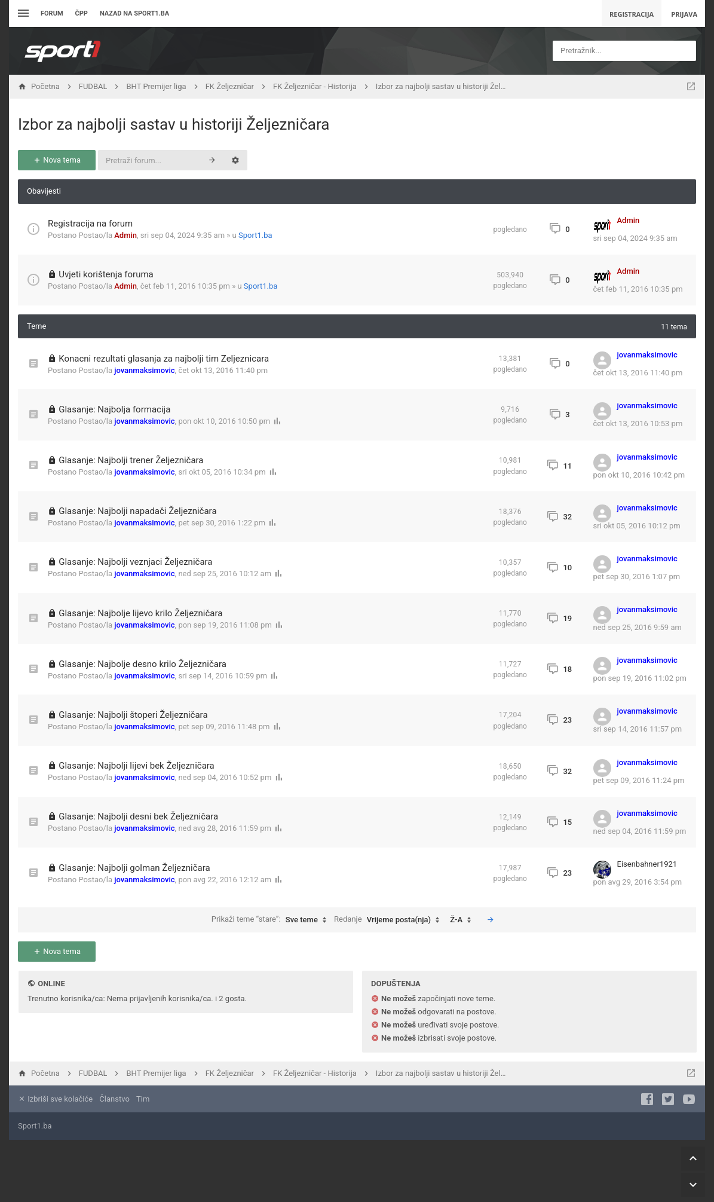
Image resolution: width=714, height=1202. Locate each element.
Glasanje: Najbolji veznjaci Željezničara (135, 561)
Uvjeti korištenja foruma (106, 274)
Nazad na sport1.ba (134, 13)
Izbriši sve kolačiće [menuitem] (55, 1098)
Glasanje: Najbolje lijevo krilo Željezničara (140, 613)
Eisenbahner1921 (647, 864)
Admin (125, 235)
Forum (52, 13)
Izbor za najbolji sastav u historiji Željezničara (173, 124)
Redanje (389, 919)
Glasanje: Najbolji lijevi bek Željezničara (136, 765)
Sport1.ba (255, 235)
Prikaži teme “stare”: (272, 919)
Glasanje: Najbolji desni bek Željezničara (138, 816)
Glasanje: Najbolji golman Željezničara (134, 867)
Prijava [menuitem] (684, 14)
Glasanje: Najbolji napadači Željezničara (137, 511)
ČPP (81, 13)
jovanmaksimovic (144, 370)
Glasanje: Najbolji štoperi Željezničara (133, 714)
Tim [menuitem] (142, 1098)
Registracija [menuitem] (631, 14)
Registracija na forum (90, 223)
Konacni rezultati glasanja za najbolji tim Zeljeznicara (164, 358)
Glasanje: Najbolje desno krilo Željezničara (142, 664)
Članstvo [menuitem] (114, 1098)
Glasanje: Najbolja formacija (114, 409)
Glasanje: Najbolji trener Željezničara (131, 460)
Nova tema (57, 159)
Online (51, 983)
